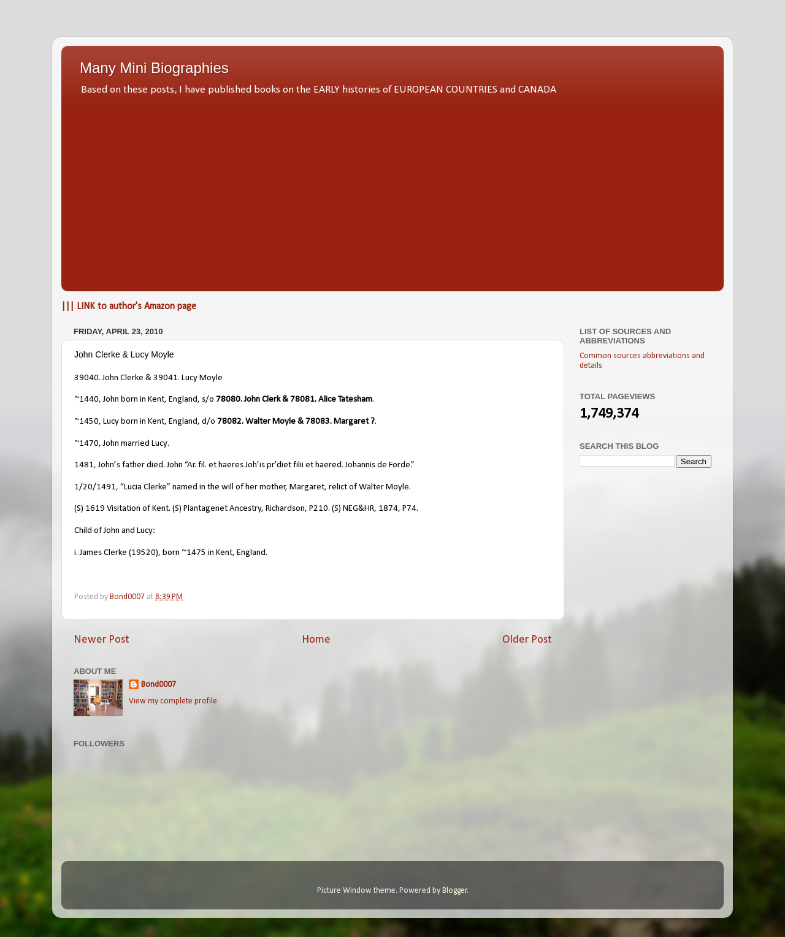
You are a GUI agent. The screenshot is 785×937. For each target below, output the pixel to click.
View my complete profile (173, 701)
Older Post (527, 640)
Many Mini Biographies (154, 67)
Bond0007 (158, 685)
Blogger (454, 891)
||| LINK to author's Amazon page (128, 307)
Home (316, 640)
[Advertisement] (392, 190)
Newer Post (101, 640)
